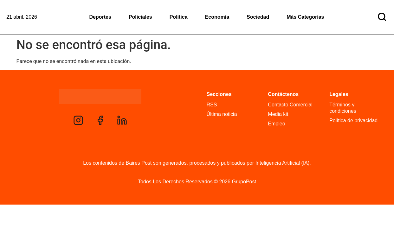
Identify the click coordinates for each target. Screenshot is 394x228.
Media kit (278, 114)
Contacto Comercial (290, 104)
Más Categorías (305, 17)
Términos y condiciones (342, 108)
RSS (212, 104)
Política (179, 17)
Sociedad (258, 17)
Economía (217, 17)
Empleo (276, 123)
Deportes (100, 17)
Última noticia (222, 114)
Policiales (140, 17)
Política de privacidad (353, 120)
